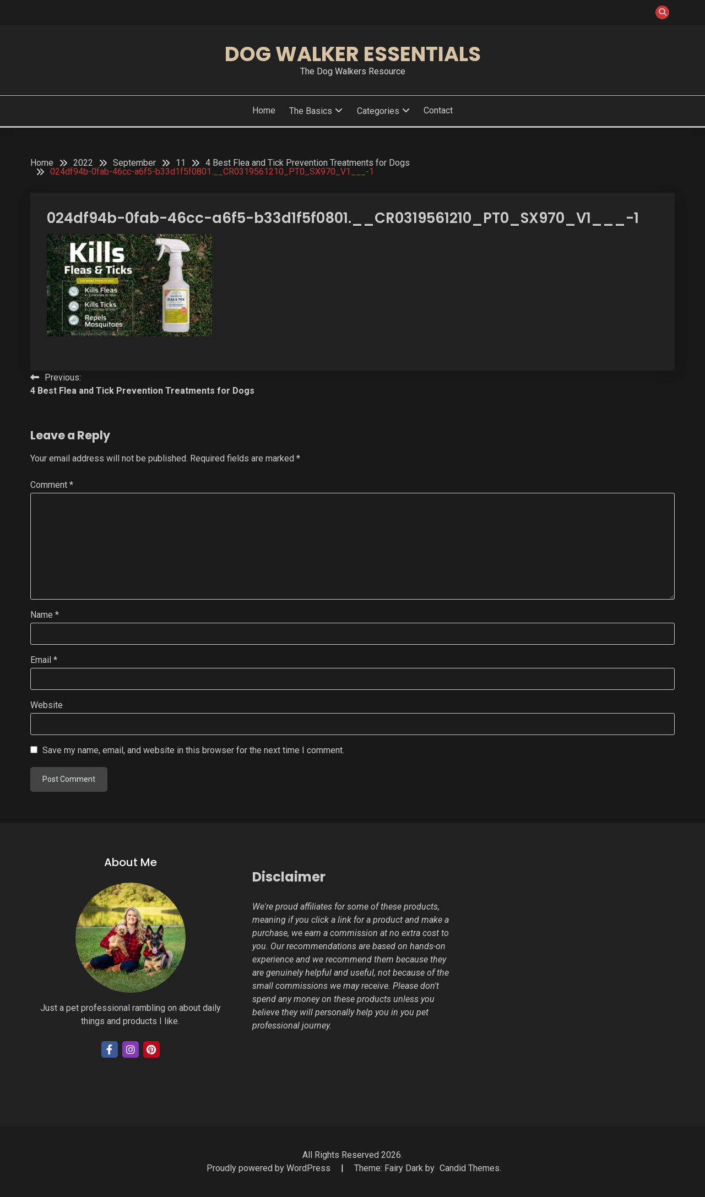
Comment (51, 485)
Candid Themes (470, 1168)
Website (46, 705)
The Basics (310, 111)
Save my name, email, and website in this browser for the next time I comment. (193, 750)
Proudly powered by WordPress (270, 1168)
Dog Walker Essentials (353, 54)
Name (44, 615)
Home (263, 110)
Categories (378, 111)
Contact (438, 110)
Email (43, 660)
